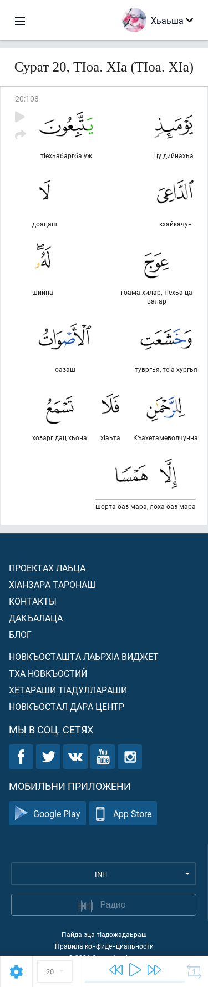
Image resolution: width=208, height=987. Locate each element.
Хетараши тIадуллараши (68, 690)
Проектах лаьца (47, 567)
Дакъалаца (36, 617)
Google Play (47, 813)
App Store (122, 813)
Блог (20, 634)
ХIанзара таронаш (52, 584)
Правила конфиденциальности (104, 945)
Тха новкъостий (48, 673)
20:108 (27, 98)
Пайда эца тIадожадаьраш (104, 934)
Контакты (33, 601)
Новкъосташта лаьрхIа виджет (84, 656)
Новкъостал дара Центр (66, 706)
